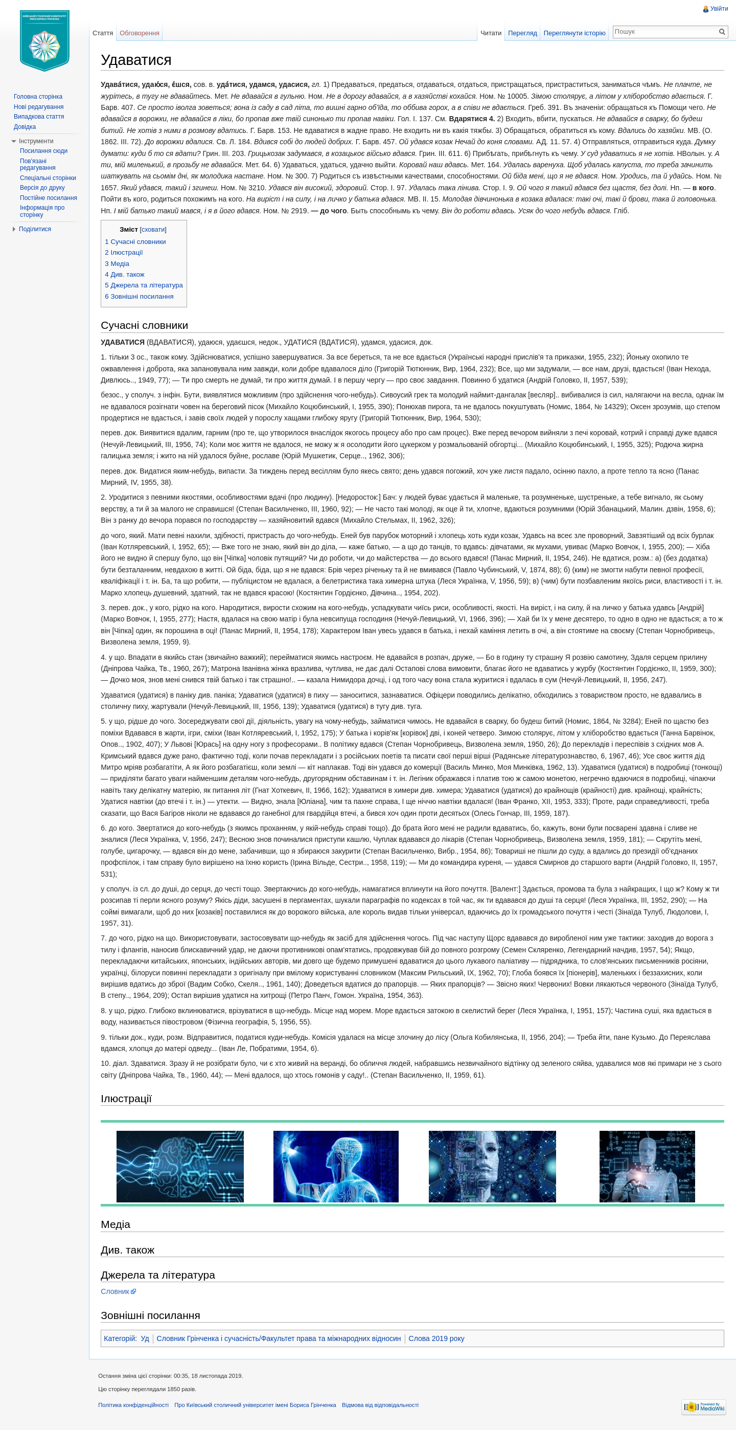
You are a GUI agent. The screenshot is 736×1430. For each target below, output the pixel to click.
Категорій (121, 1339)
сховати (155, 230)
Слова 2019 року (438, 1339)
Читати (490, 33)
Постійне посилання (48, 198)
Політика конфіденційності (135, 1406)
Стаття (104, 33)
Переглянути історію (574, 33)
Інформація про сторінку (42, 211)
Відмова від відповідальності (382, 1406)
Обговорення (141, 33)
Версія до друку (42, 187)
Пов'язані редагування (38, 165)
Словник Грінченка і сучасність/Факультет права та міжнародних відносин (280, 1339)
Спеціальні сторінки (48, 178)
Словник (117, 1292)
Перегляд (522, 33)
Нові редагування (39, 106)
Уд (147, 1339)
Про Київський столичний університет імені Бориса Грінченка (257, 1406)
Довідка (25, 126)
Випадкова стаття (39, 116)
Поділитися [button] (35, 229)
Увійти (719, 8)
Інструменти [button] (36, 141)
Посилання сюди (43, 150)
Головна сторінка (38, 96)
